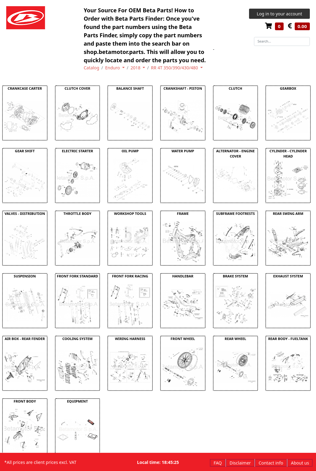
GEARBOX (288, 88)
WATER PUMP (183, 151)
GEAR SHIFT (25, 151)
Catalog (91, 68)
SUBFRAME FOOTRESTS (235, 213)
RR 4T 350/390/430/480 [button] (175, 68)
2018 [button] (136, 68)
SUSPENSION (25, 276)
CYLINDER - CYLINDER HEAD (288, 153)
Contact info (271, 463)
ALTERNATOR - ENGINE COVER (235, 153)
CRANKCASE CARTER (25, 88)
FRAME (183, 213)
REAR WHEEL (235, 338)
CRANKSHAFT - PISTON (183, 88)
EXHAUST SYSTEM (288, 276)
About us (300, 463)
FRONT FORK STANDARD (77, 276)
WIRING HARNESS (130, 338)
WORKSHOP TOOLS (130, 213)
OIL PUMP (130, 151)
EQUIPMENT (77, 401)
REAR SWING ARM (288, 213)
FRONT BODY (25, 401)
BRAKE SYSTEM (235, 276)
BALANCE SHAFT (130, 88)
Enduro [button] (113, 68)
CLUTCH (235, 88)
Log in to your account (279, 14)
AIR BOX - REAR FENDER (25, 338)
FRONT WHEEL (183, 338)
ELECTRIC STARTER (77, 151)
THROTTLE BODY (78, 213)
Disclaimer (240, 463)
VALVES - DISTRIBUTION (25, 213)
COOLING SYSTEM (77, 338)
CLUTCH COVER (77, 88)
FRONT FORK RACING (130, 276)
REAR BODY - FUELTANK (288, 338)
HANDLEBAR (182, 276)
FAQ (218, 463)
